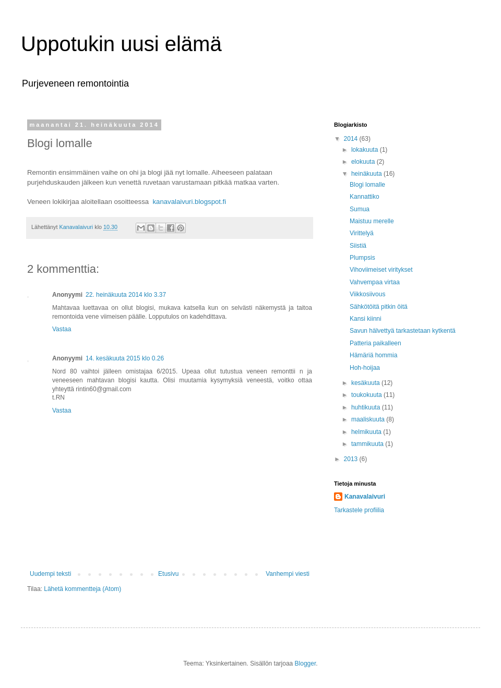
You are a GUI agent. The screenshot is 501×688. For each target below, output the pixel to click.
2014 (352, 138)
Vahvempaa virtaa (375, 282)
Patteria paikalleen (375, 343)
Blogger (305, 663)
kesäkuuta (366, 383)
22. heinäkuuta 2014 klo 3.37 (126, 294)
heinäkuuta (367, 173)
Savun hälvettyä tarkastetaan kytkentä (403, 330)
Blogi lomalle (367, 184)
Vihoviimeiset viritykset (381, 269)
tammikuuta (368, 444)
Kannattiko (364, 196)
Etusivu (168, 573)
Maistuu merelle (372, 221)
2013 (352, 459)
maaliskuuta (368, 419)
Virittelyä (362, 233)
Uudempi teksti (50, 573)
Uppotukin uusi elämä (121, 43)
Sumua (359, 209)
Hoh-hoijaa (365, 367)
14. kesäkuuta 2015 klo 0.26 (125, 358)
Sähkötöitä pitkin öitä (379, 306)
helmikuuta (367, 432)
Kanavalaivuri (364, 496)
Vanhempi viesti (287, 573)
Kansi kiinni (365, 318)
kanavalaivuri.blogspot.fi (189, 202)
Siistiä (358, 245)
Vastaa (61, 329)
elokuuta (364, 161)
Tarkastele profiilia (359, 510)
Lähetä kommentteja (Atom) (82, 589)
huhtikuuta (366, 407)
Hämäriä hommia (373, 355)
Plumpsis (362, 257)
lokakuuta (365, 149)
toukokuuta (367, 395)
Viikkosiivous (367, 294)
